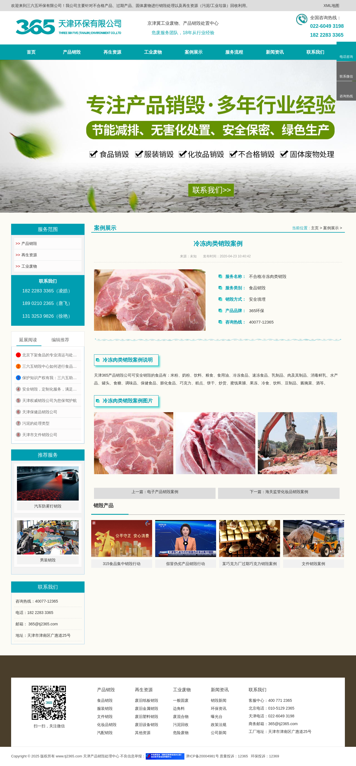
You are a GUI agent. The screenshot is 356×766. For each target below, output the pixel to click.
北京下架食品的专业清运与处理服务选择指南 (48, 354)
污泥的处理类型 (33, 423)
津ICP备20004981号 (202, 756)
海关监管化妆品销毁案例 (286, 491)
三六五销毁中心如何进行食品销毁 (48, 366)
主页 (315, 228)
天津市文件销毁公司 (36, 434)
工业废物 (26, 266)
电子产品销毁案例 (162, 491)
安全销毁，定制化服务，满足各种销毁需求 (48, 389)
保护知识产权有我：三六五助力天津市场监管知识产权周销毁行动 (48, 377)
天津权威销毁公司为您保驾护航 (46, 400)
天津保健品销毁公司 (36, 411)
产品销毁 (26, 243)
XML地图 (331, 5)
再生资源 (26, 255)
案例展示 (331, 228)
